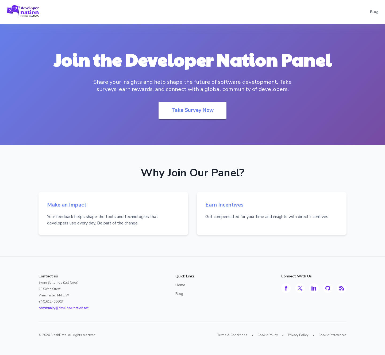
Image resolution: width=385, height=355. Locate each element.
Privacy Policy (298, 335)
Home (180, 285)
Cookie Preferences (332, 335)
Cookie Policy (267, 335)
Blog (374, 11)
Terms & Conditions (232, 335)
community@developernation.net (63, 308)
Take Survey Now (192, 110)
